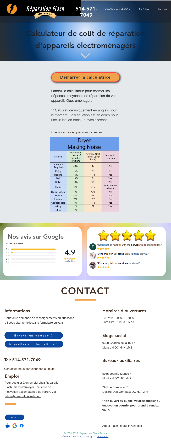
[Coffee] (8, 425)
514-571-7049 (26, 359)
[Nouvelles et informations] (34, 344)
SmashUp (102, 436)
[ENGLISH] (14, 417)
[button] (144, 9)
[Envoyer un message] (33, 335)
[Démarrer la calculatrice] (85, 77)
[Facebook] (21, 425)
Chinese (136, 425)
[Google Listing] (14, 425)
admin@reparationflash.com (23, 396)
